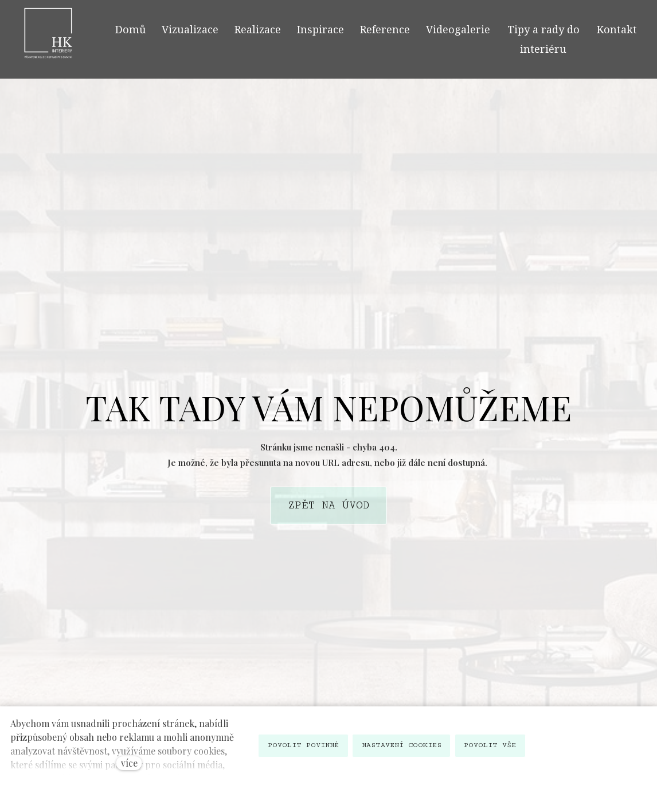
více (129, 763)
